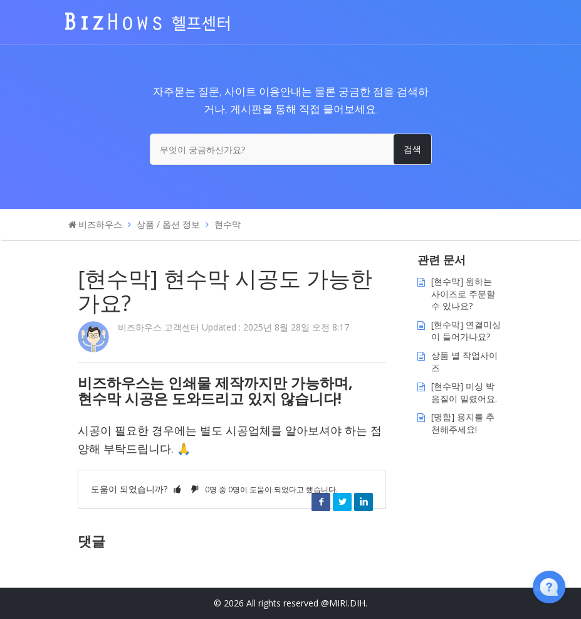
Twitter (342, 501)
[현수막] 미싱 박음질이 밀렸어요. (464, 392)
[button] (177, 488)
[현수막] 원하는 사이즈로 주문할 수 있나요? (463, 293)
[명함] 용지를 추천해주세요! (463, 423)
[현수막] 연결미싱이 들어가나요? (466, 331)
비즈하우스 (100, 224)
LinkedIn (363, 501)
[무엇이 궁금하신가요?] (291, 149)
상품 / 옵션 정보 (168, 224)
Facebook (320, 501)
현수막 (227, 224)
